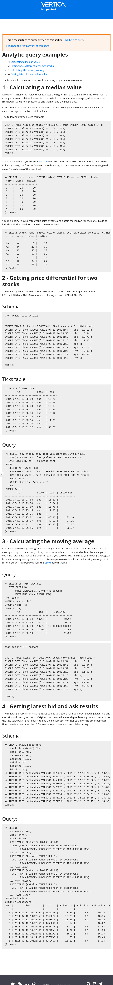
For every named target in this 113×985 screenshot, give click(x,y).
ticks (47, 563)
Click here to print (73, 40)
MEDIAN (43, 162)
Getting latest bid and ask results (28, 74)
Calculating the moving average (27, 70)
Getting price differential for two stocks (32, 66)
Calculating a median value (25, 61)
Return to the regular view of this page (27, 45)
